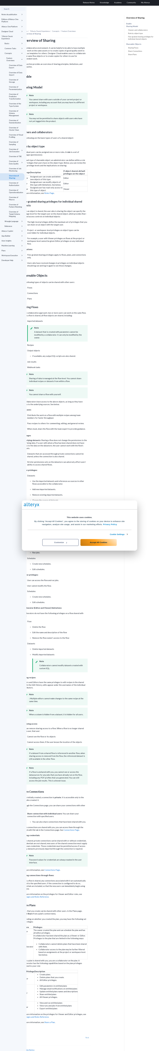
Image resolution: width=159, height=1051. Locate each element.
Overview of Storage (13, 81)
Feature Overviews (14, 59)
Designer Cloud (12, 31)
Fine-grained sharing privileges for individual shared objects (140, 38)
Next (114, 1030)
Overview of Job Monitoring (15, 170)
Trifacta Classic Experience (12, 37)
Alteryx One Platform (12, 27)
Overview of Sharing (14, 177)
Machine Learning (12, 246)
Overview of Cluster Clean (14, 129)
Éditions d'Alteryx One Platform (12, 20)
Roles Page (76, 186)
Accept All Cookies (98, 542)
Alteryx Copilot (12, 231)
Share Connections (135, 51)
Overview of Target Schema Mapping (14, 214)
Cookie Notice (55, 1043)
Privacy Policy (110, 524)
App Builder (12, 236)
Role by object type (135, 33)
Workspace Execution (12, 255)
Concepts (14, 53)
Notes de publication (12, 14)
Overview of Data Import (15, 74)
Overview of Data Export (15, 66)
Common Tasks (14, 48)
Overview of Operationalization (16, 191)
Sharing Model (132, 26)
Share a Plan (76, 1015)
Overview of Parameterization (15, 88)
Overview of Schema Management (14, 113)
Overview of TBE (15, 156)
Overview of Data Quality (16, 162)
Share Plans (132, 54)
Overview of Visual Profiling (16, 136)
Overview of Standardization (15, 121)
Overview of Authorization (14, 184)
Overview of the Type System (15, 105)
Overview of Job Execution (16, 150)
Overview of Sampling (13, 143)
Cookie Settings (117, 534)
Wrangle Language (14, 221)
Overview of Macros (13, 198)
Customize (60, 542)
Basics (14, 43)
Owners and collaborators (138, 30)
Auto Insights (12, 241)
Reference (14, 226)
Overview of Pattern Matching (15, 206)
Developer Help (12, 260)
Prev (33, 1030)
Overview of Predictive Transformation (15, 96)
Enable (129, 24)
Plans (12, 251)
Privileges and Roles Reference (62, 890)
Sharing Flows (133, 48)
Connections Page (98, 823)
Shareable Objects (133, 44)
